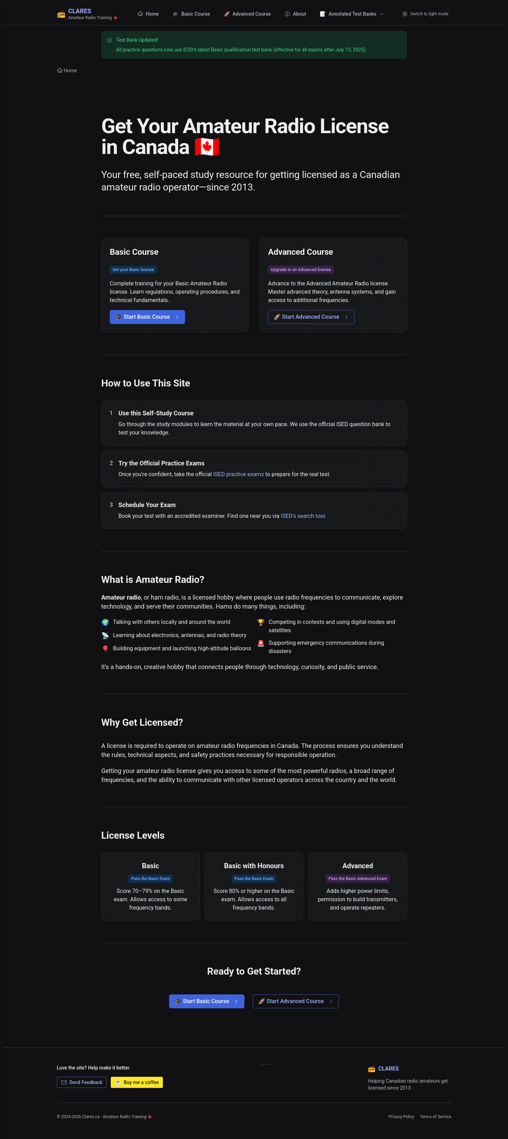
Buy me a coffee (137, 1082)
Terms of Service (435, 1116)
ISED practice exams (238, 474)
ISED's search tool (303, 516)
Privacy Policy (401, 1116)
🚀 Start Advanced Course (311, 317)
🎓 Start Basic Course (147, 317)
